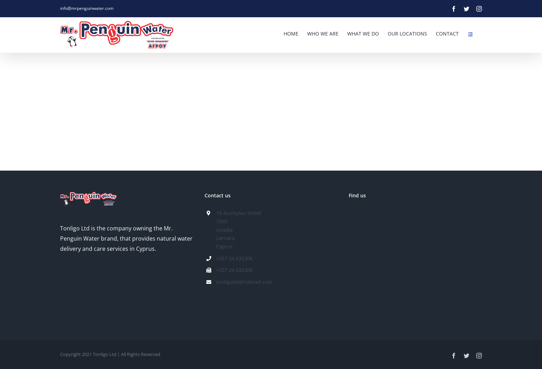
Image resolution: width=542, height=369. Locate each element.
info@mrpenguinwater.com (87, 8)
